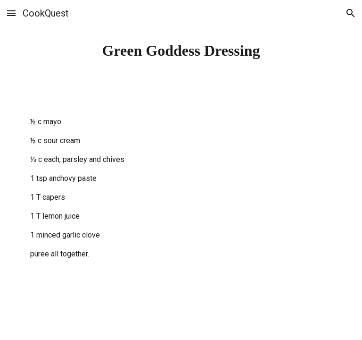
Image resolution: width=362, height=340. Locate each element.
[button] (11, 13)
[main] (180, 50)
